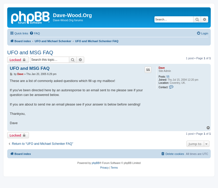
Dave (162, 67)
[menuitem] (34, 33)
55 (168, 76)
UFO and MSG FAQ (30, 52)
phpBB (95, 163)
